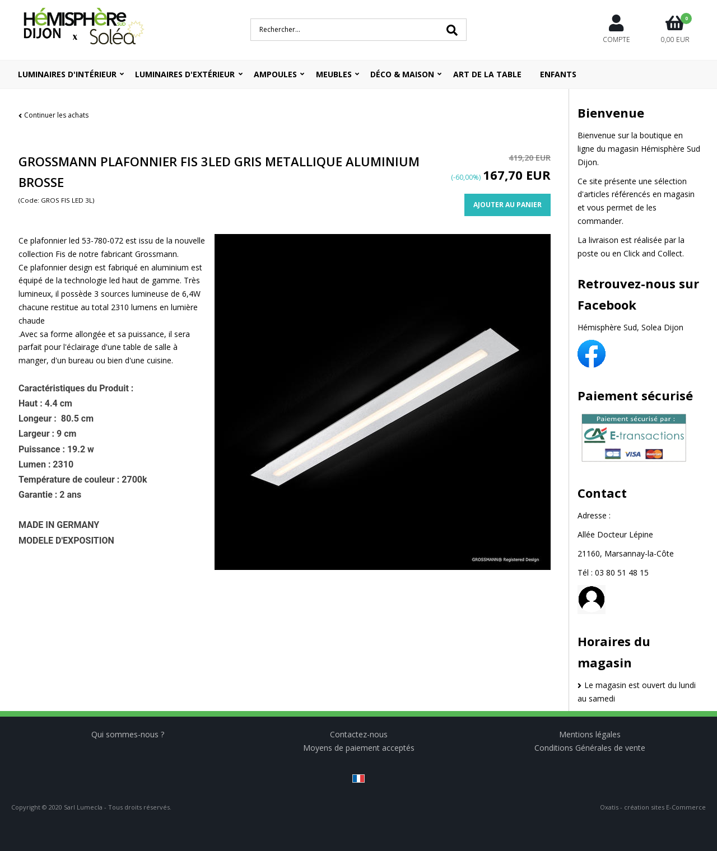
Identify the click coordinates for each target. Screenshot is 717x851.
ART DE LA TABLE (487, 74)
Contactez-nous (359, 734)
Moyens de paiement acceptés (359, 747)
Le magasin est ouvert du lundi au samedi (637, 692)
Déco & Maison (402, 74)
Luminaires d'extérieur (185, 74)
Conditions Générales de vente (589, 747)
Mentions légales (590, 734)
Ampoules (275, 74)
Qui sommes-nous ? (127, 734)
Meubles (334, 74)
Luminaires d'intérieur (67, 74)
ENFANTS (558, 74)
